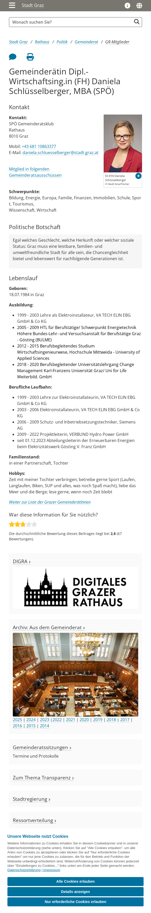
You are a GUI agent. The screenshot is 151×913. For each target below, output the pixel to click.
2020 (84, 719)
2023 (44, 719)
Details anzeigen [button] (75, 892)
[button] (138, 176)
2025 (17, 719)
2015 (31, 726)
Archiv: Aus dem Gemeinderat (49, 627)
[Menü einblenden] (12, 6)
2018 (111, 719)
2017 (125, 719)
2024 (31, 719)
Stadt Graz (33, 5)
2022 (57, 719)
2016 (17, 726)
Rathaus (42, 42)
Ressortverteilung (34, 820)
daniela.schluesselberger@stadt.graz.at (61, 152)
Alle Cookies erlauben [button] (75, 881)
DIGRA (22, 561)
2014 (44, 726)
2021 (70, 719)
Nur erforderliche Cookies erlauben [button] (75, 902)
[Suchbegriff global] (71, 22)
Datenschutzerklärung (24, 870)
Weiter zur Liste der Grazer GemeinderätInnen (50, 502)
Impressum (51, 870)
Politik (62, 42)
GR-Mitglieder (117, 42)
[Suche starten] (136, 21)
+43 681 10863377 (39, 146)
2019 (97, 719)
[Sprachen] (139, 5)
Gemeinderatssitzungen (42, 747)
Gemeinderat (86, 42)
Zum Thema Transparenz (43, 777)
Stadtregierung (31, 798)
